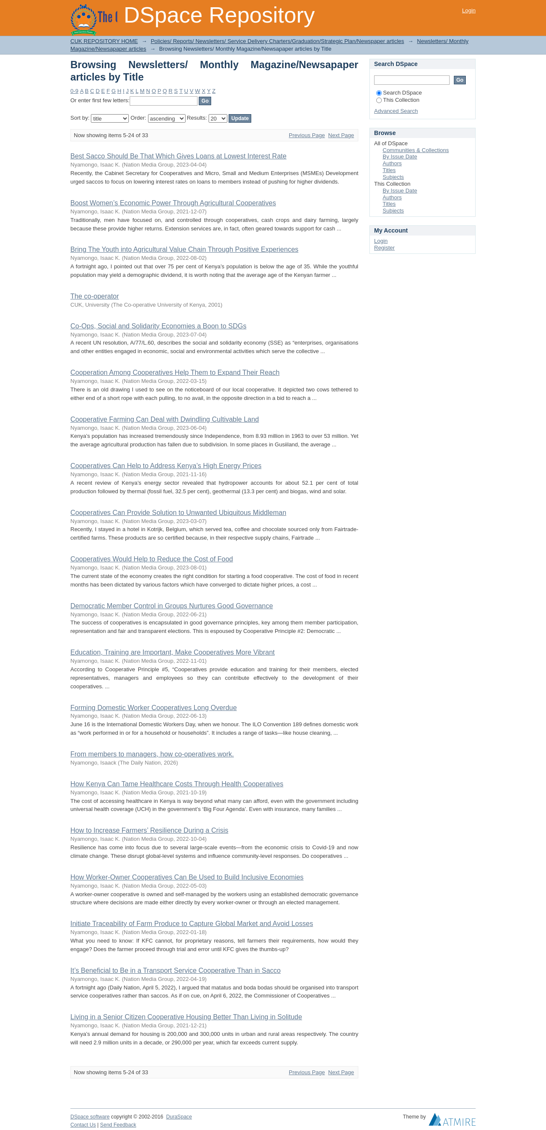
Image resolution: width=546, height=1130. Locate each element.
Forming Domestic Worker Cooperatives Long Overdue (153, 707)
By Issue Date (400, 156)
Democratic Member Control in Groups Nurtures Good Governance (171, 606)
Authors (392, 163)
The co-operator (94, 296)
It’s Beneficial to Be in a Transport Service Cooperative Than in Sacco (175, 970)
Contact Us (83, 1125)
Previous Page (307, 135)
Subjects (393, 177)
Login (469, 10)
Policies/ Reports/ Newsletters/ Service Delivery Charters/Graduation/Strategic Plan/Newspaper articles (277, 41)
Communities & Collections (416, 150)
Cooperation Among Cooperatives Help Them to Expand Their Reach (174, 372)
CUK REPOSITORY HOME (104, 41)
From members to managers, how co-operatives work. (152, 754)
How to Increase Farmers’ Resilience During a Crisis (149, 830)
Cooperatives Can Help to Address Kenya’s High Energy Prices (165, 465)
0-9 (74, 91)
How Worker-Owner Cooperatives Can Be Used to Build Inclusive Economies (187, 877)
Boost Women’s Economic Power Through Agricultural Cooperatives (173, 203)
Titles (389, 170)
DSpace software (90, 1117)
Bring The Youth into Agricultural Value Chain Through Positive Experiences (184, 249)
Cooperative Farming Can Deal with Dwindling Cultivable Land (164, 419)
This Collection (397, 100)
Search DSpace (399, 92)
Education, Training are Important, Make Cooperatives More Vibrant (172, 652)
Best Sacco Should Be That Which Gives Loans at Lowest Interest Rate (178, 156)
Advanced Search (396, 111)
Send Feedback (118, 1125)
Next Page (341, 135)
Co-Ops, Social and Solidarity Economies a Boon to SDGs (158, 326)
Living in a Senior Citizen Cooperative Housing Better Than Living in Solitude (186, 1017)
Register (384, 247)
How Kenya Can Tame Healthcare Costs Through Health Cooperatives (176, 784)
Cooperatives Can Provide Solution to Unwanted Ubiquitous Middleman (178, 512)
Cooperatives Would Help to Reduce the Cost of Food (151, 559)
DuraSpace (179, 1117)
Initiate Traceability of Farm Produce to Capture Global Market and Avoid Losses (191, 923)
